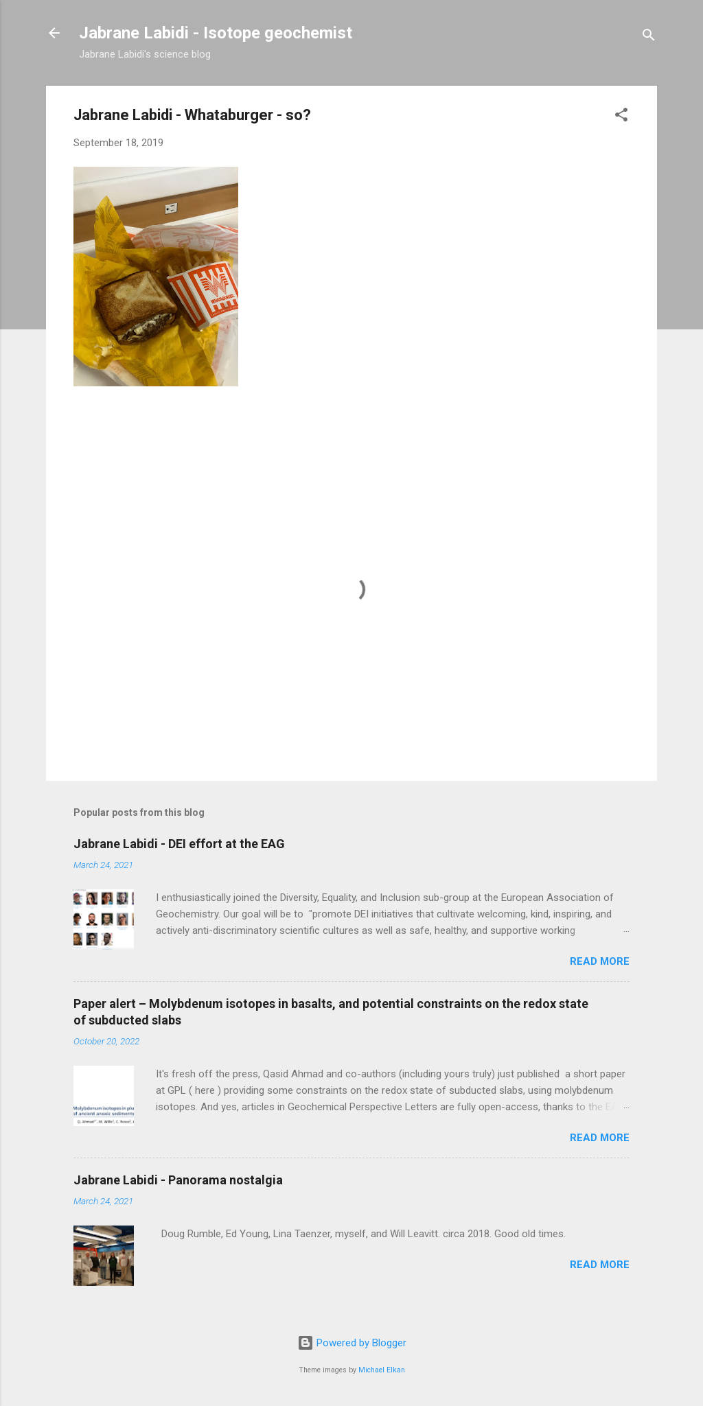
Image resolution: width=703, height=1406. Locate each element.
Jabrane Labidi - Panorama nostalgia (178, 1180)
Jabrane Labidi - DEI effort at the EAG (179, 843)
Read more (600, 961)
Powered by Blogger (351, 1343)
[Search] (649, 37)
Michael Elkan (381, 1370)
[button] (621, 117)
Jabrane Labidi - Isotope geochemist (215, 33)
